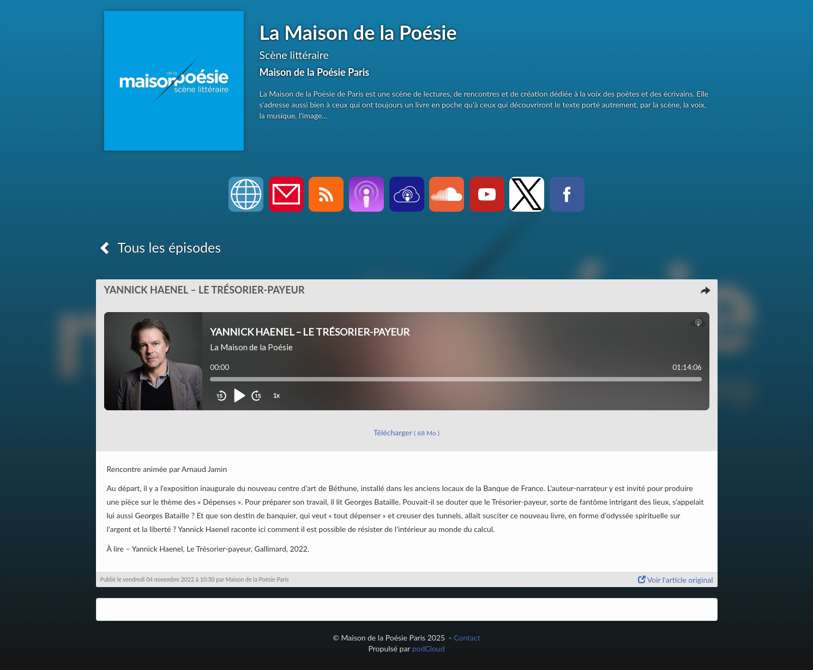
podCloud (428, 648)
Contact (467, 637)
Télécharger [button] (406, 432)
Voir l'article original (675, 579)
